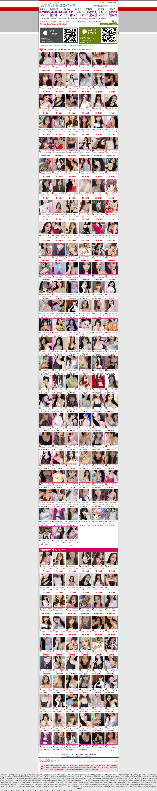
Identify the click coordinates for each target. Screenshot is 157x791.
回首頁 (42, 9)
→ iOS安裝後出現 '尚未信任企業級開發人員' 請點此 (53, 45)
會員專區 (66, 9)
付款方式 (100, 9)
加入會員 (78, 9)
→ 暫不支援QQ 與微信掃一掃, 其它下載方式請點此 (80, 45)
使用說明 (89, 9)
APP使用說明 (104, 24)
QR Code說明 (113, 24)
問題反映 (112, 9)
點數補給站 (54, 9)
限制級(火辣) (53, 18)
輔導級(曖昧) (63, 18)
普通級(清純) (74, 18)
